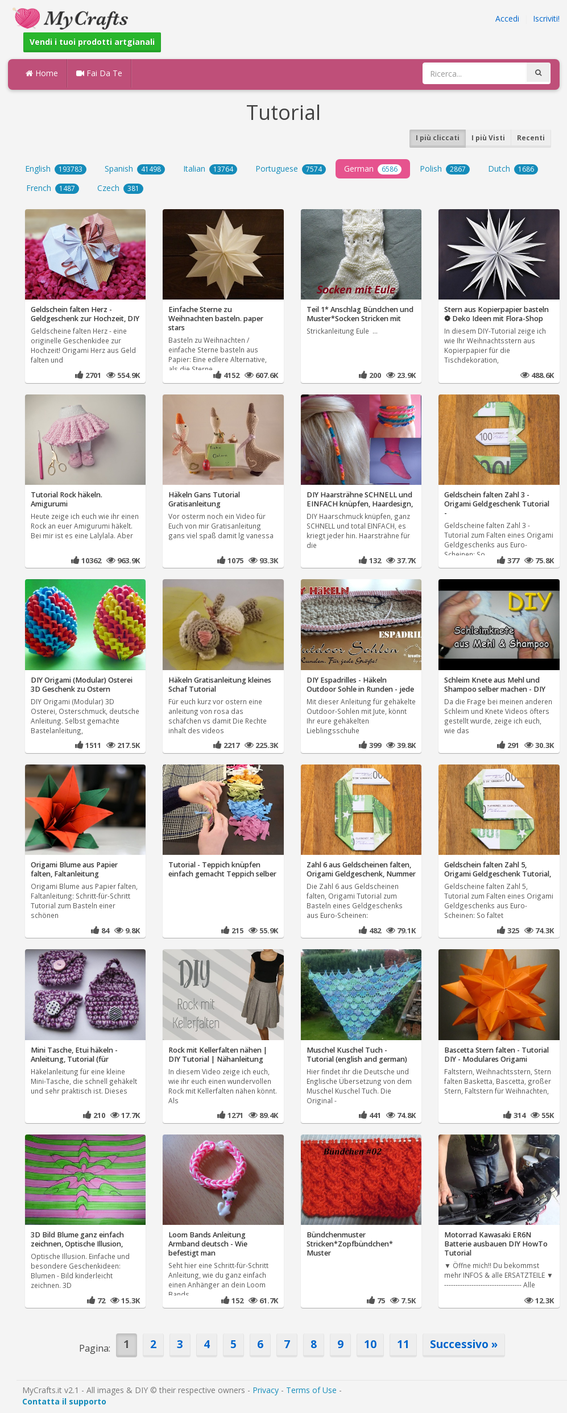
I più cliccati (438, 138)
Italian (210, 168)
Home (42, 73)
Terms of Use (311, 1390)
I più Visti (488, 138)
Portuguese (290, 168)
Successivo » (464, 1344)
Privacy (266, 1390)
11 (403, 1344)
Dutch (513, 168)
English (55, 168)
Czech (120, 188)
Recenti (531, 138)
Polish (445, 168)
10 (370, 1344)
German (373, 168)
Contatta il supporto (64, 1401)
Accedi (507, 18)
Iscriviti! (546, 18)
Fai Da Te (99, 73)
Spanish (135, 168)
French (52, 188)
